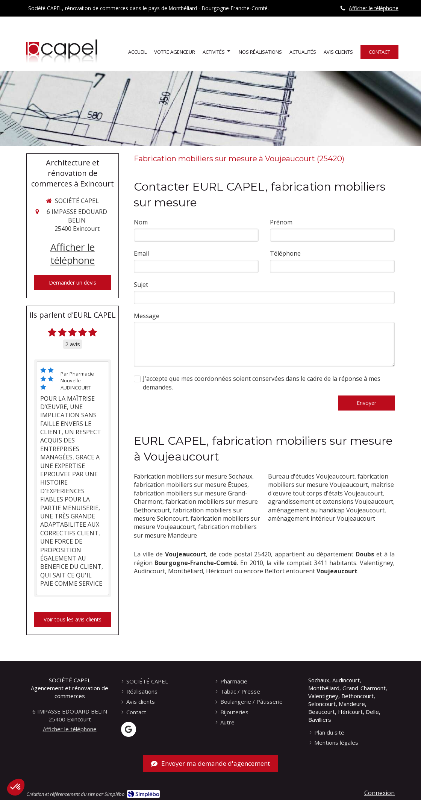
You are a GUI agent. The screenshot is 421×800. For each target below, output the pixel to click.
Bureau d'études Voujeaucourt (311, 476)
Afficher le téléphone (373, 8)
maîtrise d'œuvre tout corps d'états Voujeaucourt (331, 488)
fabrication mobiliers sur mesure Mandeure (195, 531)
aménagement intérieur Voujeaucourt (321, 518)
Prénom (281, 222)
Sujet (141, 284)
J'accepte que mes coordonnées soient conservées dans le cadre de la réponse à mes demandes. (261, 382)
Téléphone (285, 253)
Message (146, 316)
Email (141, 253)
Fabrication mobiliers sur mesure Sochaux (193, 476)
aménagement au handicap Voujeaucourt (326, 510)
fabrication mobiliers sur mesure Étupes (190, 484)
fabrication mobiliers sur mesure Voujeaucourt (328, 480)
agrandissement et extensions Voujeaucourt (330, 501)
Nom (141, 222)
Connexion (379, 793)
